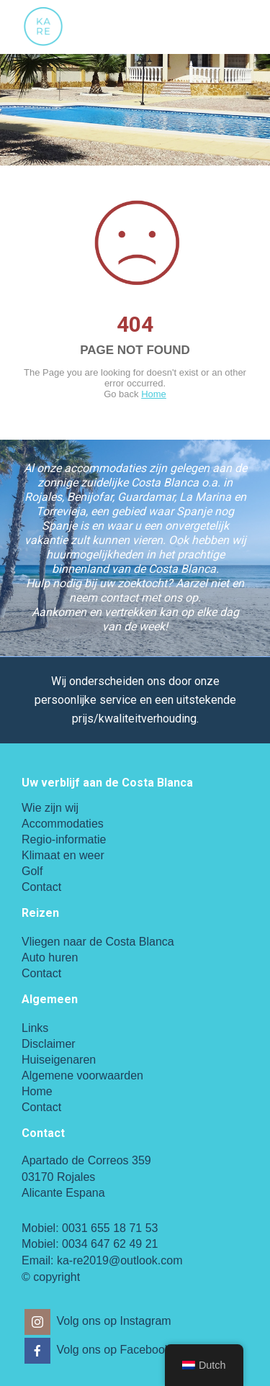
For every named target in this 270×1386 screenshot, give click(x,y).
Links (35, 1028)
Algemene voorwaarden (82, 1075)
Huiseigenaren (59, 1060)
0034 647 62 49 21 (110, 1244)
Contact (41, 887)
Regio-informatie (64, 839)
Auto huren (50, 957)
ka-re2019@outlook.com (120, 1260)
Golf (32, 871)
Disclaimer (49, 1044)
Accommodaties (63, 823)
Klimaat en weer (63, 855)
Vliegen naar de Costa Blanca (98, 942)
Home (153, 394)
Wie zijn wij (50, 808)
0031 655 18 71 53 (110, 1228)
